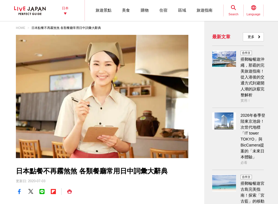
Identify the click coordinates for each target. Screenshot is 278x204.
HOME (20, 27)
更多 (251, 37)
